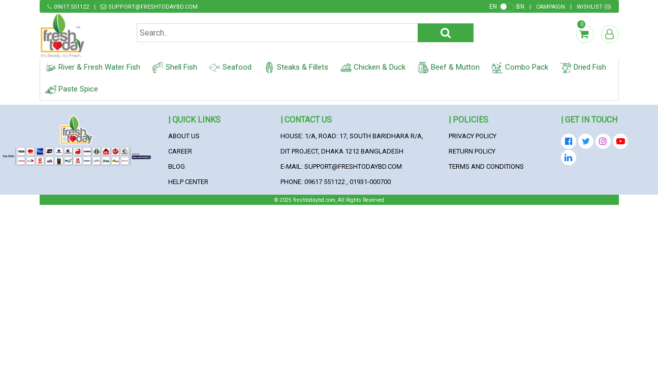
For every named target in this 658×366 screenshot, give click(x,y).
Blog (176, 166)
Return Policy (472, 151)
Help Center (188, 182)
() (594, 7)
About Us (184, 136)
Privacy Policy (472, 136)
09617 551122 (71, 7)
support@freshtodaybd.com (153, 7)
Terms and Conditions (486, 166)
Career (180, 151)
